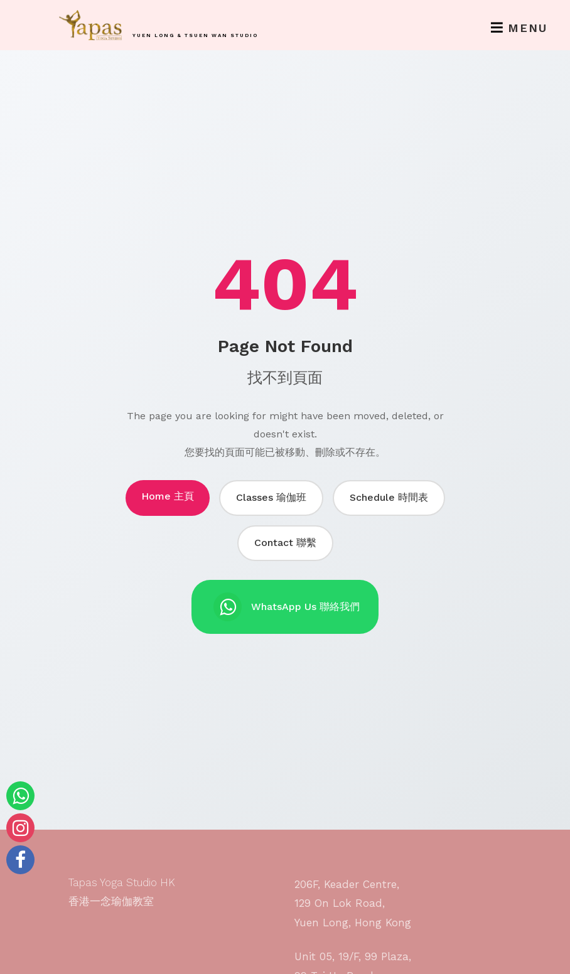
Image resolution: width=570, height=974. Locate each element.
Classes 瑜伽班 (271, 497)
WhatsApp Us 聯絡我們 (286, 606)
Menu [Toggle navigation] (519, 28)
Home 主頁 (167, 496)
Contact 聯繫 (285, 543)
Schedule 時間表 (389, 497)
